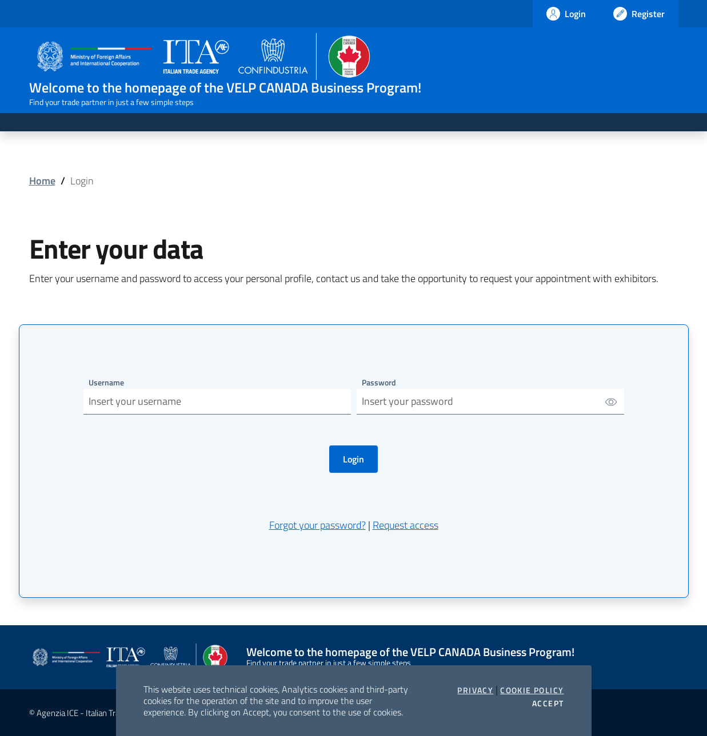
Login (353, 459)
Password (379, 382)
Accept (548, 703)
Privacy (475, 690)
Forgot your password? (317, 525)
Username (106, 382)
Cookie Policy (532, 690)
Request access (405, 525)
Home (42, 180)
